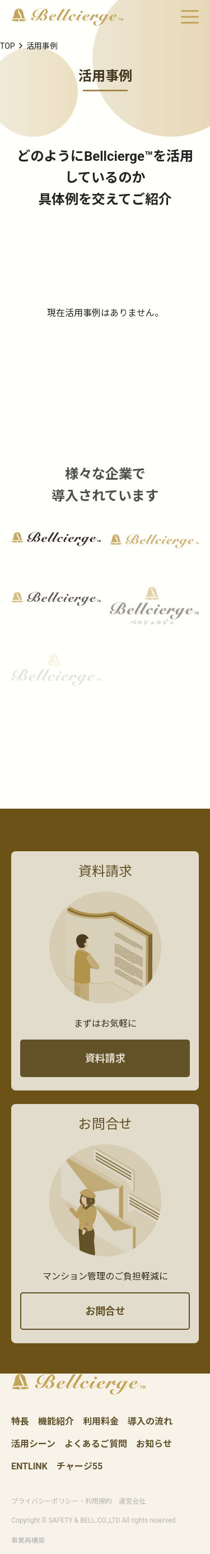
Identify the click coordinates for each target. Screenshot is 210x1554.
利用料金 (101, 1422)
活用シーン (33, 1444)
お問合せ (105, 1322)
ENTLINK (29, 1467)
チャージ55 (79, 1467)
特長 (20, 1422)
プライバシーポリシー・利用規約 (61, 1501)
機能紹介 (56, 1422)
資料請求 (105, 1069)
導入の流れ (150, 1422)
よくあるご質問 (95, 1444)
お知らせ (154, 1444)
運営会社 (132, 1501)
